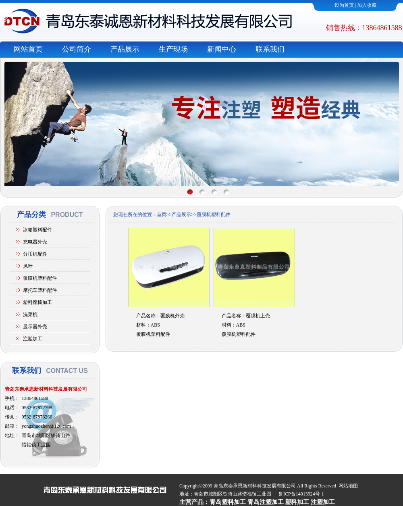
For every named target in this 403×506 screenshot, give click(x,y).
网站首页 (28, 49)
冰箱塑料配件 (37, 230)
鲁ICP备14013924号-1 (301, 494)
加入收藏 (366, 5)
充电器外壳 (35, 242)
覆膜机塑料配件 (40, 278)
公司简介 (76, 49)
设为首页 (344, 5)
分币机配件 (35, 254)
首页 (161, 214)
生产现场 (173, 49)
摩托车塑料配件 (40, 290)
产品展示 (124, 49)
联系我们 (270, 49)
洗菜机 (30, 314)
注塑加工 (32, 338)
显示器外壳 (35, 326)
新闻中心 (221, 49)
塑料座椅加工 (37, 302)
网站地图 (348, 486)
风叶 (28, 266)
